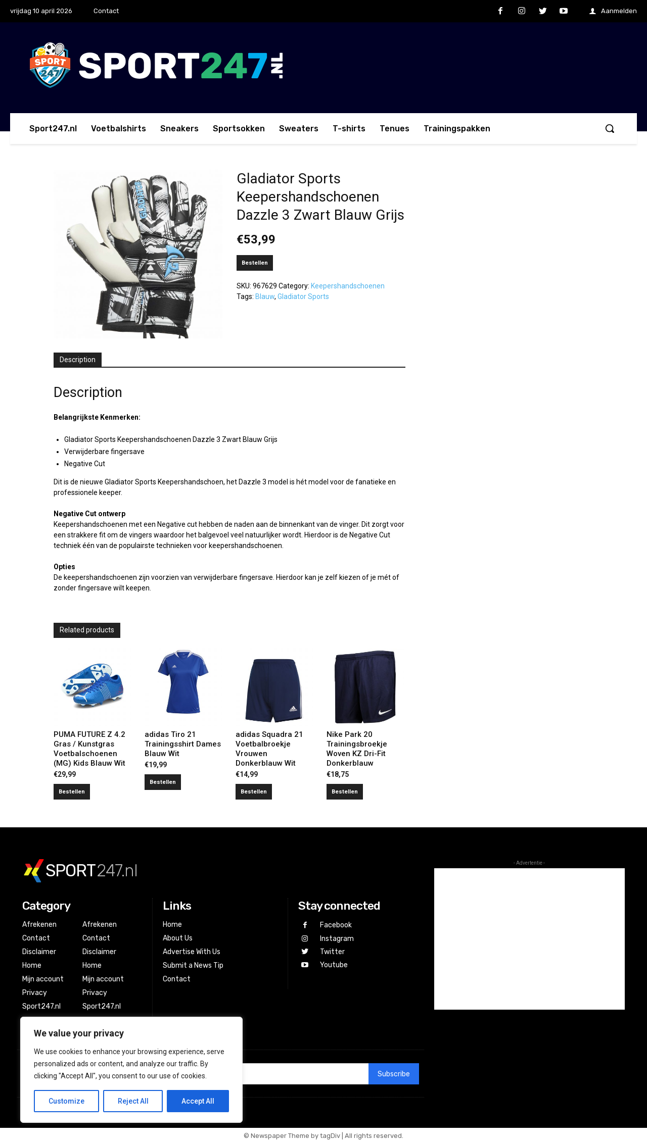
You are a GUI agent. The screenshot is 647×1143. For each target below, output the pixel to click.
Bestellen (255, 263)
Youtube (333, 963)
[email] (263, 1073)
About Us (178, 938)
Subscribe (394, 1074)
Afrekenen (39, 924)
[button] (609, 128)
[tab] (78, 360)
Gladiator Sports (303, 296)
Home (31, 965)
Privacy (34, 992)
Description (78, 360)
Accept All (197, 1101)
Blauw (264, 296)
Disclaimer (39, 952)
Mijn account (43, 979)
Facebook (335, 925)
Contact (36, 938)
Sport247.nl (41, 1006)
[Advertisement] (529, 939)
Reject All (133, 1101)
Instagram (336, 937)
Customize (66, 1101)
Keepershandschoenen (348, 286)
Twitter (331, 950)
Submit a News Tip (193, 965)
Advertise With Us (191, 952)
